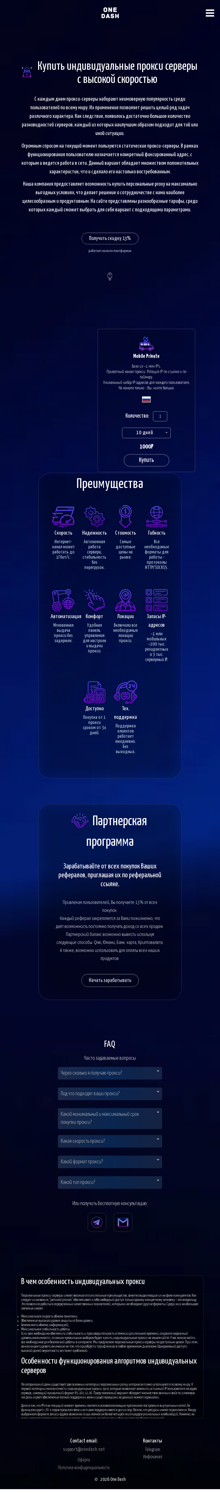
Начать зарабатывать (110, 984)
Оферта (84, 1465)
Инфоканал (152, 1462)
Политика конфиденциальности (84, 1473)
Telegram (152, 1455)
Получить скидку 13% (110, 238)
